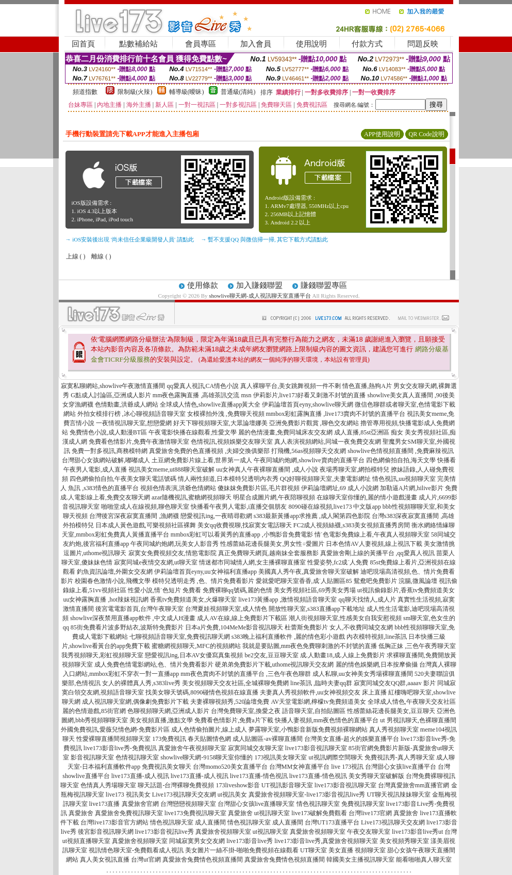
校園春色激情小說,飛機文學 (113, 581)
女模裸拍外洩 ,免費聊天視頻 (226, 413)
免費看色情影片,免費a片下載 (233, 720)
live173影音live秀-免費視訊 (120, 748)
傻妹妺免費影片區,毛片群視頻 (259, 488)
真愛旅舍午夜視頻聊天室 (192, 748)
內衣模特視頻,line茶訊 (376, 636)
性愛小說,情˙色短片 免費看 (164, 590)
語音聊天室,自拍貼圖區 (313, 711)
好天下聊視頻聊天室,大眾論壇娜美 (220, 423)
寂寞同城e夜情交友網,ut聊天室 (155, 562)
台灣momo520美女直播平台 (230, 766)
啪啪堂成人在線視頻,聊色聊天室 (145, 506)
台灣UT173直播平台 (332, 822)
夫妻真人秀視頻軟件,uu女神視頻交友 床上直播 (323, 692)
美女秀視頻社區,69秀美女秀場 (315, 590)
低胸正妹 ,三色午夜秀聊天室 (417, 646)
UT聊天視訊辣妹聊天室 (399, 794)
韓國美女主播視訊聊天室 (360, 859)
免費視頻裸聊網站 (343, 729)
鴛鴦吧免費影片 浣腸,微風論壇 (395, 581)
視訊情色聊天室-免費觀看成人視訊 (136, 850)
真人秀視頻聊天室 (394, 729)
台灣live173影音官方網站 (114, 822)
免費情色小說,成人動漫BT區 (108, 432)
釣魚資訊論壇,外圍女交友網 (115, 571)
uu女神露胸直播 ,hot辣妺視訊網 (105, 599)
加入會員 (255, 44)
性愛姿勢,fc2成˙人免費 (337, 562)
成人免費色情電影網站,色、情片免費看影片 (153, 664)
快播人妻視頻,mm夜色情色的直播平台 (327, 720)
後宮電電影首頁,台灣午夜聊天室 (139, 608)
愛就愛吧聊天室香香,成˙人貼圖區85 (304, 581)
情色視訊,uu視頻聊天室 (404, 478)
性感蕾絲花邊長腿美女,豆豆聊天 (391, 711)
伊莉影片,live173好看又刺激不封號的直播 (309, 395)
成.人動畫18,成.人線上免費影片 (342, 655)
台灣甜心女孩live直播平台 (400, 766)
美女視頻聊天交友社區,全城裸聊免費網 (235, 683)
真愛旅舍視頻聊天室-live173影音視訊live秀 (307, 794)
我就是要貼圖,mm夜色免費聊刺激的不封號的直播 (309, 646)
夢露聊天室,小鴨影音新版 (283, 729)
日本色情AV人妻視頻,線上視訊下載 (374, 543)
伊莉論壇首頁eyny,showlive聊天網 (307, 404)
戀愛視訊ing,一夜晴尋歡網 (216, 516)
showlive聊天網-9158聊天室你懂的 (206, 757)
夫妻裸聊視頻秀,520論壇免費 (229, 701)
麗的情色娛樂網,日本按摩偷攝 (377, 664)
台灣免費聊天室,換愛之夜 (245, 711)
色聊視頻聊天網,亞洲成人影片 (168, 711)
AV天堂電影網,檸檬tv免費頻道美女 (318, 701)
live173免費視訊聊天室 (195, 813)
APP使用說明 (382, 134)
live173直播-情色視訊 (259, 776)
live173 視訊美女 (128, 794)
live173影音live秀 (249, 841)
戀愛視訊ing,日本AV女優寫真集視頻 (194, 655)
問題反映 (422, 44)
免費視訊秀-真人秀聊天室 (400, 757)
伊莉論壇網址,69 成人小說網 (339, 488)
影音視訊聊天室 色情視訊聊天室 (115, 757)
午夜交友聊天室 (368, 831)
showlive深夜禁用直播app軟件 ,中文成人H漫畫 (132, 618)
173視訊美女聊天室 (280, 757)
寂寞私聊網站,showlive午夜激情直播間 (113, 386)
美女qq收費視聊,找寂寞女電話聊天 (244, 525)
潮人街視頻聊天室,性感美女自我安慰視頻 (345, 618)
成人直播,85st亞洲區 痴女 (368, 432)
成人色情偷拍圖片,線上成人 (209, 729)
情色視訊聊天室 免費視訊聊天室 (340, 803)
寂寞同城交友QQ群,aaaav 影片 (395, 683)
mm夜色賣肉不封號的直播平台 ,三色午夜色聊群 (245, 673)
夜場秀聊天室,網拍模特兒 (354, 469)
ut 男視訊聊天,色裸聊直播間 (418, 720)
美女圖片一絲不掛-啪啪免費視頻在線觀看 (242, 850)
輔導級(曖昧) (186, 91)
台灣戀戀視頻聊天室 (188, 803)
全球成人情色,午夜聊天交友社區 (412, 701)
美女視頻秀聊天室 (404, 841)
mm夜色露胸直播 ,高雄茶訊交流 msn (202, 395)
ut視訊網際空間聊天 (335, 757)
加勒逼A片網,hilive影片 (411, 488)
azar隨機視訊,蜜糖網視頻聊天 (192, 497)
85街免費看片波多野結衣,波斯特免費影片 (127, 627)
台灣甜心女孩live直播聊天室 (256, 803)
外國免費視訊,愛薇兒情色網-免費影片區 (115, 729)
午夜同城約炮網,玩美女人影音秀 (174, 543)
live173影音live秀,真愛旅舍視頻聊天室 (326, 841)
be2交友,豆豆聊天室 (271, 655)
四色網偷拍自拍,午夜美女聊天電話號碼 (123, 478)
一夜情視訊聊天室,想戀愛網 (134, 423)
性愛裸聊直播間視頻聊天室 (113, 738)
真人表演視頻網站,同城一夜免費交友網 (327, 441)
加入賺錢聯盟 (259, 285)
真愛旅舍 (81, 813)
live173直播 (104, 803)
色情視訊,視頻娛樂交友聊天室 (232, 441)
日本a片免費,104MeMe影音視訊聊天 (234, 627)
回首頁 (83, 44)
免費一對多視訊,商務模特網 (109, 451)
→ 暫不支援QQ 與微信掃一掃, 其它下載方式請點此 (264, 239)
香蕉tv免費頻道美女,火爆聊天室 (193, 599)
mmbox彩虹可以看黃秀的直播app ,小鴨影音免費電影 (242, 534)
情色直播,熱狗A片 (367, 386)
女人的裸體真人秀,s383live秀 (141, 683)
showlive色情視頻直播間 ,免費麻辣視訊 (400, 451)
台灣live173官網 (370, 813)
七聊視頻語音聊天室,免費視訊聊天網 (179, 636)
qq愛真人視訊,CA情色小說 (203, 386)
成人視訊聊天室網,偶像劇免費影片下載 (135, 701)
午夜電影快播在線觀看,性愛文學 (192, 432)
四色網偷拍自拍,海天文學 (401, 460)
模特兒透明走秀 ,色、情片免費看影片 (203, 581)
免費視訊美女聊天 (166, 766)
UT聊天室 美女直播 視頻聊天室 (343, 850)
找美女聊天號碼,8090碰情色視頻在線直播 (201, 692)
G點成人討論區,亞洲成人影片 (111, 395)
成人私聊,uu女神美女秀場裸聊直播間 (362, 673)
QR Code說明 (426, 134)
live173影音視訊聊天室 (316, 748)
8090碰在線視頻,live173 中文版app (335, 506)
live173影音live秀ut (417, 831)
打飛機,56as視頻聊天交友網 (308, 451)
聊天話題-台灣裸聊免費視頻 (176, 785)
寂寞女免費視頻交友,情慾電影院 (172, 553)
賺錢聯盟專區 (324, 285)
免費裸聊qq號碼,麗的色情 (237, 590)
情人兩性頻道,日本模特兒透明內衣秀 (228, 478)
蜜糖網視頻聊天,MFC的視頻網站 (196, 646)
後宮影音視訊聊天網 (106, 831)
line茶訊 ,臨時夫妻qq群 (321, 683)
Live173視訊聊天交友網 (184, 794)
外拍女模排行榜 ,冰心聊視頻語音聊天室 (131, 413)
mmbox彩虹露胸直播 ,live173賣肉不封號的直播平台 (336, 413)
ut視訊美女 (232, 794)
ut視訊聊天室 (272, 813)
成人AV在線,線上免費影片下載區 (242, 618)
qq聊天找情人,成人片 (367, 599)
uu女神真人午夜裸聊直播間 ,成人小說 (267, 469)
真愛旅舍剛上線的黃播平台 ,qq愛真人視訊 (377, 553)
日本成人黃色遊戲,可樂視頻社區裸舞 (145, 525)
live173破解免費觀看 (319, 813)
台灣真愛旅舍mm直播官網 (414, 785)
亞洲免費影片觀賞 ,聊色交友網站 (314, 423)
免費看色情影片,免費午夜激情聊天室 (139, 441)
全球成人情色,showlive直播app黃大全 (210, 404)
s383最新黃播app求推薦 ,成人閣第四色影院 (312, 516)
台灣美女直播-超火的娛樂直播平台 (351, 738)
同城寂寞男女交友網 (197, 841)
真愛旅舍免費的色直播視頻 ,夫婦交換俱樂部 (209, 451)
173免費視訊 (169, 738)
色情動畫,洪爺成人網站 (126, 404)
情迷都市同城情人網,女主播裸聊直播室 (252, 562)
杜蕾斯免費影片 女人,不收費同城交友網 (339, 627)
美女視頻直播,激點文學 (161, 720)
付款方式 (367, 44)
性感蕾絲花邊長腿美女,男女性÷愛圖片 (272, 543)
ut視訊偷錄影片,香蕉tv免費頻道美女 (406, 590)
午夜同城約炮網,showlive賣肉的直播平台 (309, 460)
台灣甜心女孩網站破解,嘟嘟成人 (106, 460)
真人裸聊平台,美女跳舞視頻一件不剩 (290, 386)
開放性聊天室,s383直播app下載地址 (317, 608)
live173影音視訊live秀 (164, 831)
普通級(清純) (238, 91)
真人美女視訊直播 (104, 859)
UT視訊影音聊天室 (287, 785)
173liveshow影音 (237, 785)
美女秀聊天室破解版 (376, 776)
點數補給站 (138, 44)
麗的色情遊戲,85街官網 (94, 711)
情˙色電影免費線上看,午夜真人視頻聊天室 (372, 534)
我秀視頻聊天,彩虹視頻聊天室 (102, 655)
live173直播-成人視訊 (140, 776)
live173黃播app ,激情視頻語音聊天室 (287, 599)
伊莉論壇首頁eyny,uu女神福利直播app (205, 571)
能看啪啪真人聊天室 (424, 859)
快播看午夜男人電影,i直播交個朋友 (239, 506)
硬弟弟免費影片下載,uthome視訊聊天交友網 (274, 664)
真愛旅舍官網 (140, 803)
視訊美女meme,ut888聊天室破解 (171, 469)
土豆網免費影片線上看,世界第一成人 (202, 460)
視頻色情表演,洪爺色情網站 (178, 488)
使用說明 (311, 44)
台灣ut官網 (145, 859)
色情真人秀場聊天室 (108, 785)
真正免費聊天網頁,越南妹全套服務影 (268, 553)
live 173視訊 (347, 766)
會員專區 (200, 44)
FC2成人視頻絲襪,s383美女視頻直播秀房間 (351, 525)
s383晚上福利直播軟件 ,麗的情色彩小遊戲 (288, 636)
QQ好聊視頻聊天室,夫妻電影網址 (325, 478)
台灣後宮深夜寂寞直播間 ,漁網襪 (134, 516)
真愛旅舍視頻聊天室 (223, 831)
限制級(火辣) (135, 91)
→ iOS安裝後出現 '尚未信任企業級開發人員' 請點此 (129, 239)
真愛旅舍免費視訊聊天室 (129, 813)
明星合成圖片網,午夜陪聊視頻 (274, 497)
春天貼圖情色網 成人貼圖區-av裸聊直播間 (245, 738)
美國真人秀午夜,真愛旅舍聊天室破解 (308, 571)
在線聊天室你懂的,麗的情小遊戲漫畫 (367, 497)
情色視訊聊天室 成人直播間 (188, 822)
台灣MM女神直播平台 (299, 766)
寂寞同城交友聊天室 (256, 748)
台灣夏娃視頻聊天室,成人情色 (226, 608)
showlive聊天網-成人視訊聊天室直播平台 (259, 296)
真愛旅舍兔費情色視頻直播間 (202, 859)
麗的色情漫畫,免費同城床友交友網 (285, 432)
